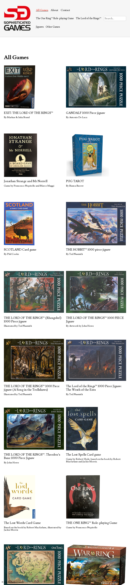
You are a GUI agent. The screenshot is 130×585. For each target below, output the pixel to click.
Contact (65, 10)
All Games (42, 10)
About (54, 10)
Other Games (53, 26)
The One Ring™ (55, 18)
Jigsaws (40, 26)
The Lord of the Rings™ (88, 18)
